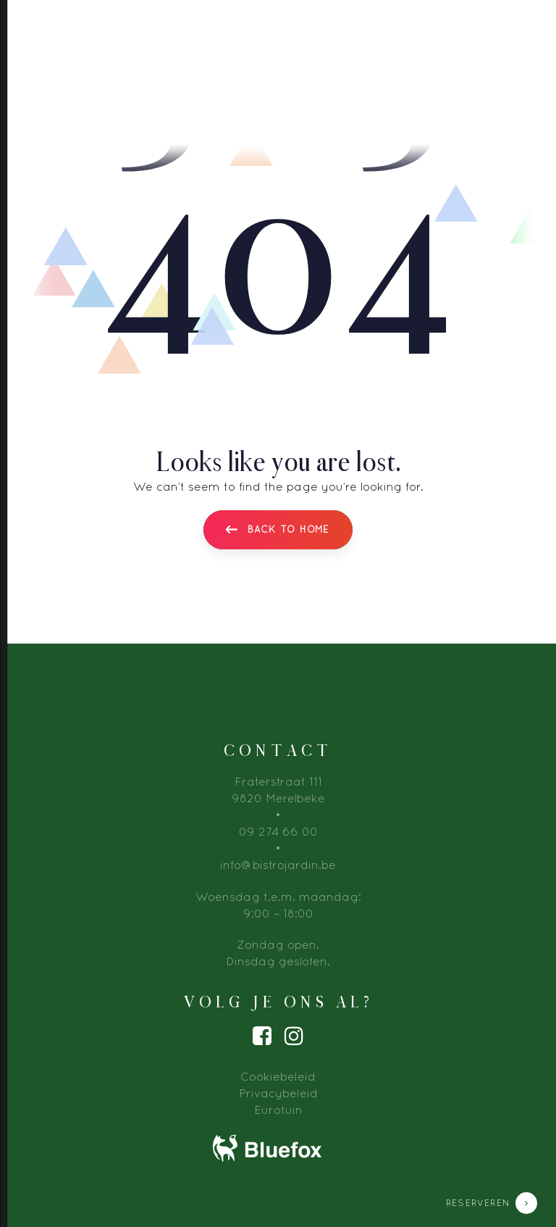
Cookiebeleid (278, 1076)
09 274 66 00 (278, 831)
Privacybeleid (278, 1092)
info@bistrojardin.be (278, 864)
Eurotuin (278, 1109)
